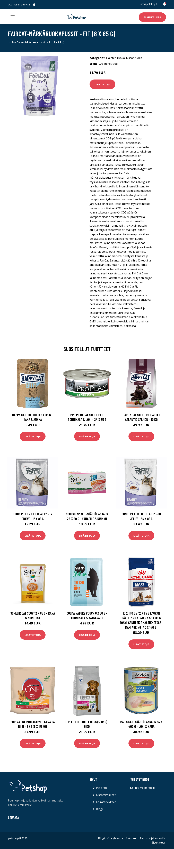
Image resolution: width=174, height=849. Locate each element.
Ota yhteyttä (115, 838)
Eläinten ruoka (115, 58)
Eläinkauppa (152, 17)
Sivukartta (158, 842)
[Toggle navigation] (12, 17)
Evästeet (131, 838)
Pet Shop (102, 788)
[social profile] (34, 4)
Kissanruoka (134, 58)
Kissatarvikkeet (106, 795)
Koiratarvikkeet (106, 802)
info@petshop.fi (148, 4)
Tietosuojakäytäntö (152, 838)
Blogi (99, 809)
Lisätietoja (102, 84)
